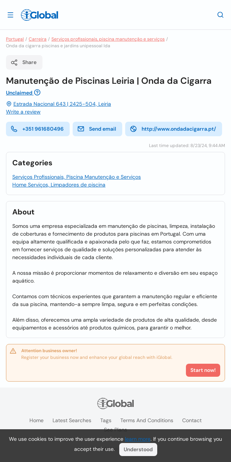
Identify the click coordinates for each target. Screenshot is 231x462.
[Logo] (39, 14)
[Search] (220, 14)
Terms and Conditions (146, 420)
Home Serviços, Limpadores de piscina (58, 184)
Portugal (15, 39)
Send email (96, 129)
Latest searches (72, 420)
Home (36, 420)
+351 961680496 (37, 129)
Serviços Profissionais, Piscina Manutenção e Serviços (76, 176)
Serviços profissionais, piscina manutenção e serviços (108, 39)
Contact (192, 420)
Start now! (203, 370)
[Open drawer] (10, 14)
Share (23, 62)
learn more (138, 439)
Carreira (38, 39)
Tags (105, 420)
